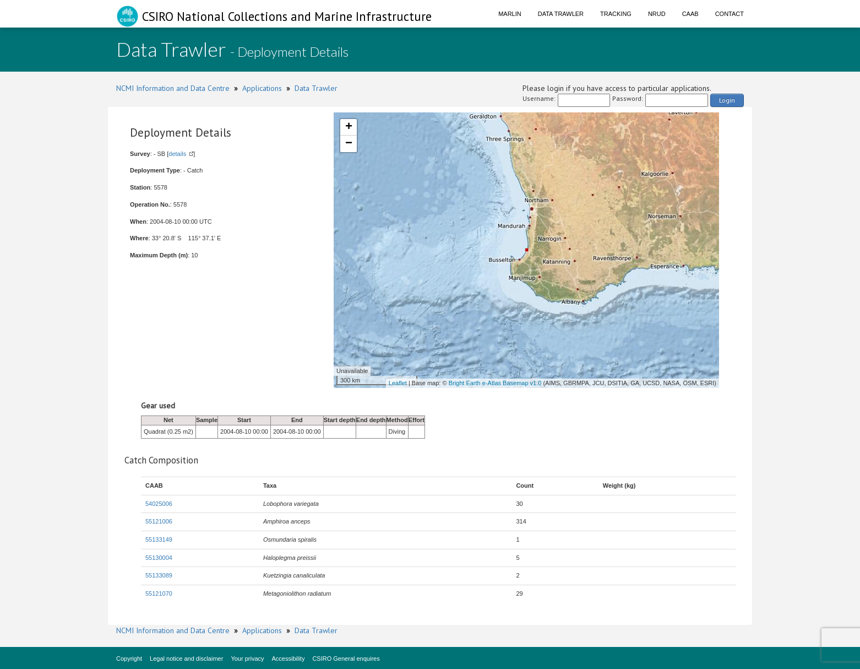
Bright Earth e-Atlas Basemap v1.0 (495, 383)
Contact (729, 13)
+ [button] (348, 127)
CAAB (690, 13)
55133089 (158, 575)
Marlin (509, 13)
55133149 (158, 539)
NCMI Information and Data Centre (173, 88)
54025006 (158, 503)
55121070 (158, 593)
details (177, 153)
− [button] (348, 144)
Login (727, 100)
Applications (262, 88)
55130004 (158, 557)
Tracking (616, 13)
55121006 (158, 521)
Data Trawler (561, 13)
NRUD (657, 13)
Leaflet (398, 383)
